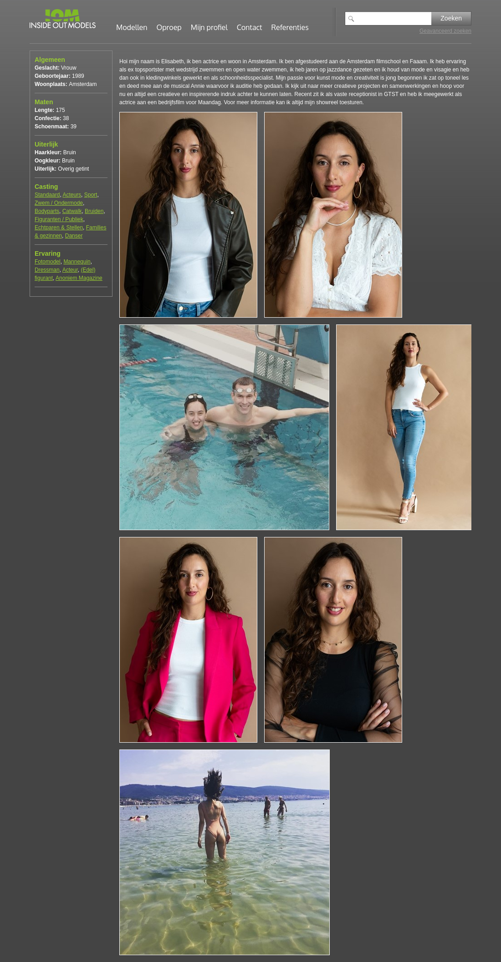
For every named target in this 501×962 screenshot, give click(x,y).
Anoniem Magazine (79, 278)
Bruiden (94, 211)
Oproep (169, 27)
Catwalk (72, 211)
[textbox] (394, 18)
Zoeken (451, 18)
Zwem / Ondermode (59, 203)
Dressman (47, 270)
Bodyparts (47, 211)
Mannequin (76, 261)
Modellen (132, 27)
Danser (74, 236)
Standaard (47, 195)
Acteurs (71, 195)
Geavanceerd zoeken (445, 31)
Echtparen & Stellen (59, 227)
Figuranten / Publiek (59, 219)
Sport (90, 195)
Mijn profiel (209, 27)
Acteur (70, 270)
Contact (249, 27)
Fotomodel (48, 261)
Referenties (290, 27)
